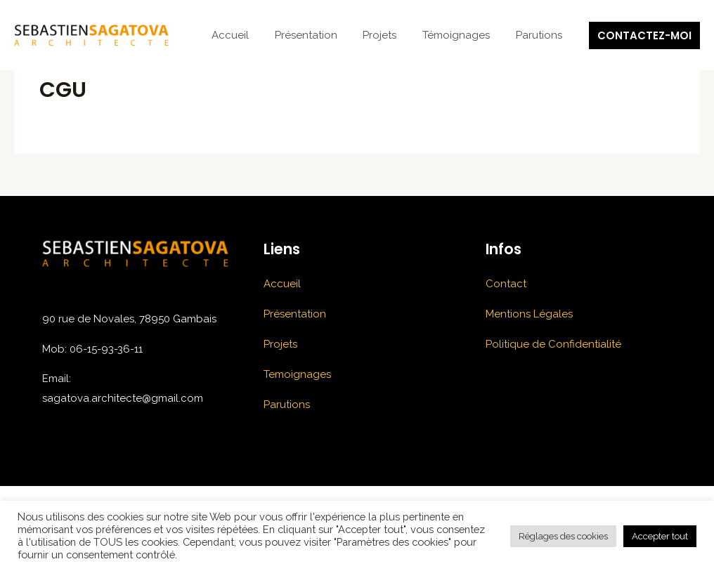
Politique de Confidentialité (553, 344)
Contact (506, 283)
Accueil (251, 35)
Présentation (322, 35)
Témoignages (463, 35)
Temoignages (297, 374)
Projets (391, 35)
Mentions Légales (529, 314)
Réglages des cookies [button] (563, 536)
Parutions (541, 35)
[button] (644, 35)
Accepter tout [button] (660, 536)
